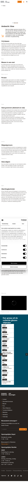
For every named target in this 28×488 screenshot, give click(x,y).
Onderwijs (4, 416)
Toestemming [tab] (5, 223)
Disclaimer (9, 470)
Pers (3, 405)
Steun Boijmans (6, 408)
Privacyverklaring (17, 470)
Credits (3, 470)
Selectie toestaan (14, 266)
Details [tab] (14, 223)
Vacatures (4, 414)
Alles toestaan (14, 263)
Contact (3, 399)
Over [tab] (23, 223)
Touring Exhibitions (6, 410)
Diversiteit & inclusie (7, 401)
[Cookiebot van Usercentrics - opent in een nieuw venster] (21, 220)
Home (4, 5)
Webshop (4, 412)
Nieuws (3, 403)
